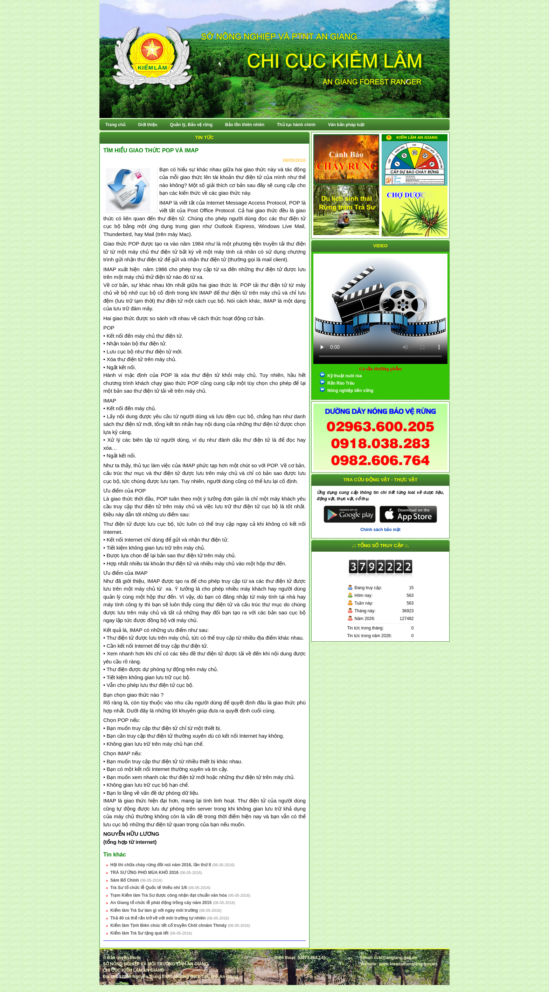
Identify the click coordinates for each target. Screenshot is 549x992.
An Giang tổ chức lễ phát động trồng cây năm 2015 (160, 902)
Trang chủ (115, 124)
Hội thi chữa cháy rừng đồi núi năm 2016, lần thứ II (160, 864)
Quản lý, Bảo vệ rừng (191, 124)
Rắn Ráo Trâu (341, 383)
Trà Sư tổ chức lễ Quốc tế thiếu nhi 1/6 (148, 887)
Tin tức (204, 137)
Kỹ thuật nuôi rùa (344, 375)
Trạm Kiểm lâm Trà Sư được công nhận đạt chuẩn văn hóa (168, 895)
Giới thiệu (147, 124)
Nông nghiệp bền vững (350, 390)
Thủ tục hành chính (296, 124)
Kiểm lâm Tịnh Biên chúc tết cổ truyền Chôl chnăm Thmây (168, 925)
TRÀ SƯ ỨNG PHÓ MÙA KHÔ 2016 (144, 872)
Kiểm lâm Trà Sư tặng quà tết (139, 933)
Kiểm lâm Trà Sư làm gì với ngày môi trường (154, 910)
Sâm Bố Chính (124, 880)
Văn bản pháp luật (346, 124)
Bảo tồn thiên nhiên (244, 124)
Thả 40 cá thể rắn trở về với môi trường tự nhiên (158, 918)
